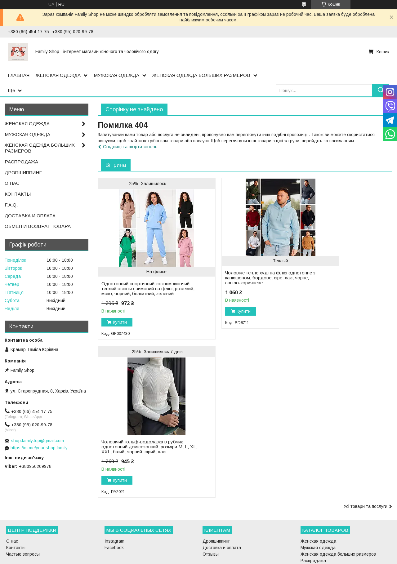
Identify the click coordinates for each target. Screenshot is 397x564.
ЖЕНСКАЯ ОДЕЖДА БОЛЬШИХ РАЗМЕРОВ (201, 75)
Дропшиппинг (216, 510)
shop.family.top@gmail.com (37, 440)
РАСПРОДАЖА (21, 161)
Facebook (114, 517)
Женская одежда (318, 510)
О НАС (12, 183)
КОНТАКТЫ (18, 194)
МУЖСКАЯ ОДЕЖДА (116, 75)
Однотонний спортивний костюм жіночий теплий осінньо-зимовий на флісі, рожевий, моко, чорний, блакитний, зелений (136, 291)
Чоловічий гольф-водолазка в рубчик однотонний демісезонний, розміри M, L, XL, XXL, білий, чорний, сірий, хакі (339, 281)
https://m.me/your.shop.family (39, 447)
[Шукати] (380, 90)
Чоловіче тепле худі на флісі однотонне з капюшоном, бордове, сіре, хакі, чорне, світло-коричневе (238, 280)
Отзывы (211, 523)
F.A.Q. (11, 204)
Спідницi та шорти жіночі (129, 146)
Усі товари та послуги (365, 353)
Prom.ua (228, 552)
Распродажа (313, 530)
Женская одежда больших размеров (338, 523)
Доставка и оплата (222, 517)
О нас (12, 510)
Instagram (114, 510)
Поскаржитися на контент (185, 558)
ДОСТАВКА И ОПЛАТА (30, 215)
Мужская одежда (318, 517)
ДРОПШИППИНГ (23, 172)
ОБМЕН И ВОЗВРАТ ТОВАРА (38, 226)
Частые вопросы (23, 523)
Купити (120, 327)
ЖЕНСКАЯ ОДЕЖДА (58, 75)
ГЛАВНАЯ (18, 75)
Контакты (15, 517)
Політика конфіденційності (234, 558)
